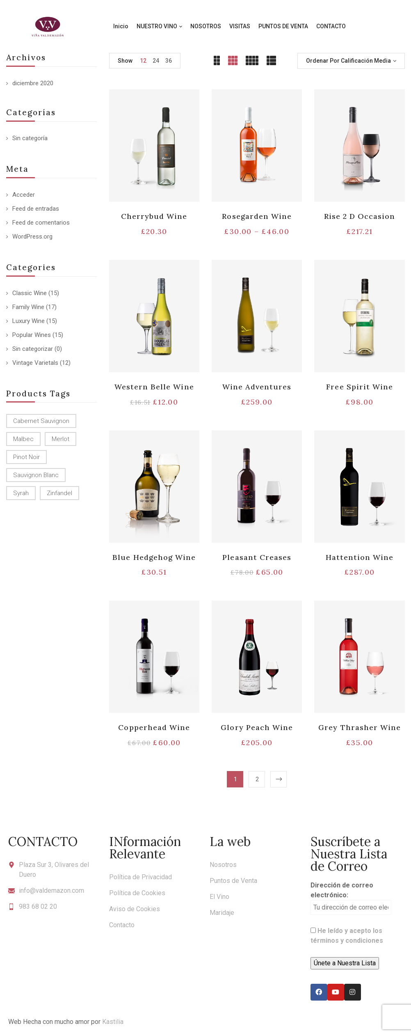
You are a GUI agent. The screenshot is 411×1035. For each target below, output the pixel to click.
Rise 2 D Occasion (359, 216)
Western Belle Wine (154, 386)
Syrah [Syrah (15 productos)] (21, 493)
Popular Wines (31, 335)
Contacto (122, 925)
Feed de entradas (35, 208)
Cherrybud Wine (154, 216)
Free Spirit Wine (359, 386)
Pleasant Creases (256, 557)
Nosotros (223, 865)
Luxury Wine (28, 321)
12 (143, 60)
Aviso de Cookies (134, 909)
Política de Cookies (137, 893)
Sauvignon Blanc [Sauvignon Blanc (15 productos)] (36, 475)
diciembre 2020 (32, 83)
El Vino (219, 897)
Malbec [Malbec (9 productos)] (23, 439)
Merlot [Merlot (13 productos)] (60, 439)
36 (168, 60)
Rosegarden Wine (257, 216)
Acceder (23, 194)
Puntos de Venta (233, 881)
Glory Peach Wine (257, 727)
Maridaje (222, 913)
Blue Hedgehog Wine (154, 557)
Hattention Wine (360, 557)
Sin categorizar (32, 349)
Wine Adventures (257, 386)
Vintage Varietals (35, 362)
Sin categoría (30, 138)
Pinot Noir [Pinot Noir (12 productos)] (26, 457)
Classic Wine (29, 293)
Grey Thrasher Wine (359, 727)
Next (278, 779)
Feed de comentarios (41, 222)
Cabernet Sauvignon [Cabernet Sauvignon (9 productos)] (41, 421)
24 (156, 60)
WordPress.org (32, 236)
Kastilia (112, 1022)
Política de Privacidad (140, 877)
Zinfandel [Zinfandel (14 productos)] (59, 493)
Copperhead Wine (154, 727)
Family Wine (28, 307)
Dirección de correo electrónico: (351, 898)
